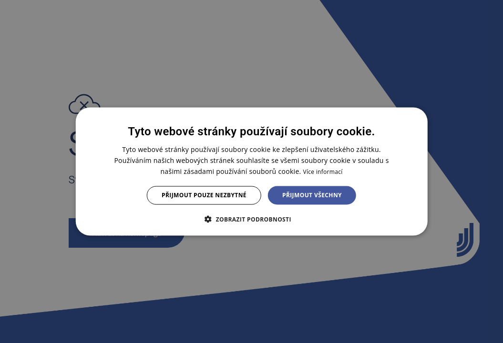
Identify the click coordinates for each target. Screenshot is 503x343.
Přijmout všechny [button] (312, 195)
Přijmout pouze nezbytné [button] (204, 195)
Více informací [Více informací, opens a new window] (322, 172)
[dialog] (251, 172)
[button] (251, 218)
